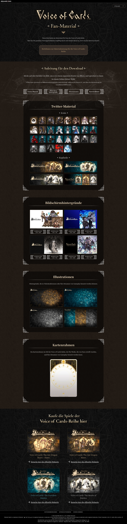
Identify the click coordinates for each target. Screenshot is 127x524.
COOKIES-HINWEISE (78, 512)
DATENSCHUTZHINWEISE (65, 512)
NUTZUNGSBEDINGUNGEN (50, 512)
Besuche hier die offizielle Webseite (45, 462)
